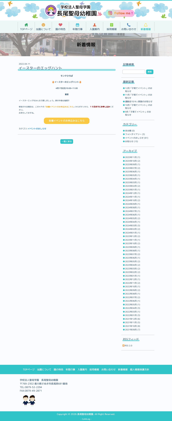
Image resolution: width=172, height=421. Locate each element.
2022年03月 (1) (132, 311)
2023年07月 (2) (132, 254)
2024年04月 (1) (132, 221)
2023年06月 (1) (132, 257)
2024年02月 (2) (132, 229)
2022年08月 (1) (132, 293)
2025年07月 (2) (132, 168)
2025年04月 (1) (132, 178)
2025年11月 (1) (132, 157)
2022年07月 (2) (132, 297)
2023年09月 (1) (132, 247)
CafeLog (86, 419)
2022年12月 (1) (132, 279)
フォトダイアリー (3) (135, 134)
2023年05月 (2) (132, 261)
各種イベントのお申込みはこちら (67, 120)
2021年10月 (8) (132, 326)
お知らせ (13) (131, 141)
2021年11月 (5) (132, 322)
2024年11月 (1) (132, 196)
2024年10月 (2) (132, 200)
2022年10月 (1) (132, 286)
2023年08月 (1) (132, 250)
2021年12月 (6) (132, 318)
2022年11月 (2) (132, 283)
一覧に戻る (67, 141)
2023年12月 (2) (132, 236)
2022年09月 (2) (132, 290)
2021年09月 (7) (132, 329)
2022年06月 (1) (132, 300)
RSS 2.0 (127, 345)
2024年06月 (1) (132, 214)
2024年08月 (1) (132, 207)
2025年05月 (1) (132, 175)
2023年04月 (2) (132, 265)
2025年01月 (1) (132, 189)
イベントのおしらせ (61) (136, 137)
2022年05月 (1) (132, 304)
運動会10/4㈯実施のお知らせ (138, 101)
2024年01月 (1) (132, 232)
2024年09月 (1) (132, 204)
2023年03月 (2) (132, 268)
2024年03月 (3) (132, 225)
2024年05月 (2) (132, 218)
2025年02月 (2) (132, 186)
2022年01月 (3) (132, 315)
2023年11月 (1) (132, 239)
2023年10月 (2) (132, 243)
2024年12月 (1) (132, 193)
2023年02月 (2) (132, 272)
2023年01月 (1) (132, 275)
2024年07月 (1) (132, 211)
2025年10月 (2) (132, 160)
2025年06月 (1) (132, 171)
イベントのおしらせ (37, 128)
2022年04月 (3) (132, 308)
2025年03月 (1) (132, 182)
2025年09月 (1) (132, 164)
